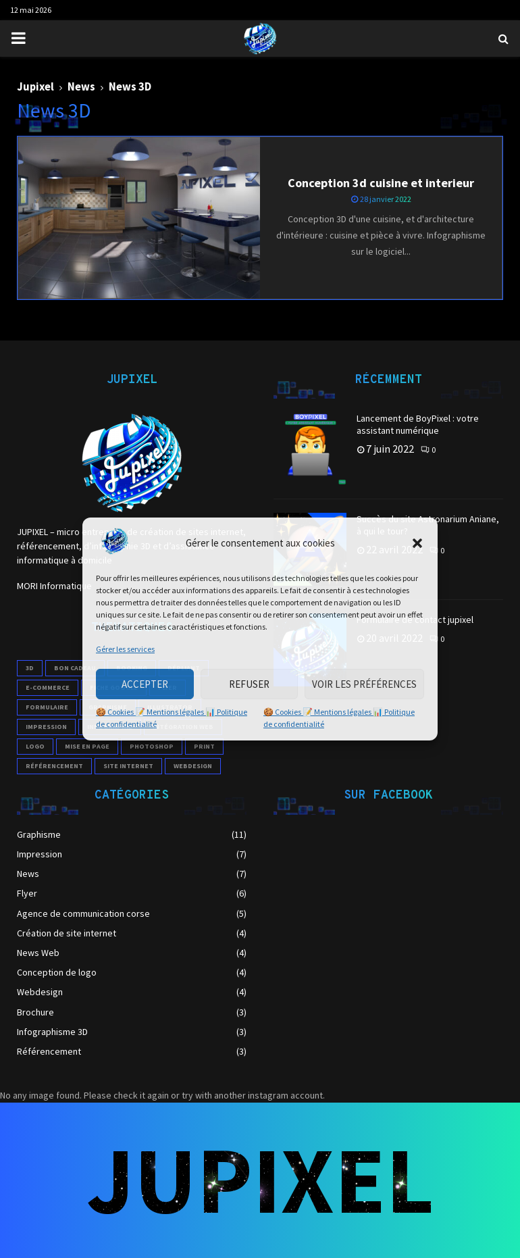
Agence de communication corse (83, 913)
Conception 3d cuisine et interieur (381, 183)
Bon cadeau (75, 667)
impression (46, 726)
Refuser (249, 684)
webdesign (193, 765)
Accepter (145, 684)
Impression (39, 854)
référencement (54, 765)
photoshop (152, 746)
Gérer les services (125, 649)
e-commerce (48, 687)
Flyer (27, 893)
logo (35, 746)
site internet (128, 765)
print (204, 746)
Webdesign (40, 992)
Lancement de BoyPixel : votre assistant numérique (418, 424)
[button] (417, 543)
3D (30, 667)
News (28, 873)
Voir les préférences (364, 684)
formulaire (47, 707)
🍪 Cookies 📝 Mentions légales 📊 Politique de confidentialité (171, 718)
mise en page (87, 746)
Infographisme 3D (52, 1032)
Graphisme (39, 834)
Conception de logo (57, 972)
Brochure (35, 1012)
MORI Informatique (54, 586)
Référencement (49, 1051)
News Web (38, 953)
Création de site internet (66, 933)
